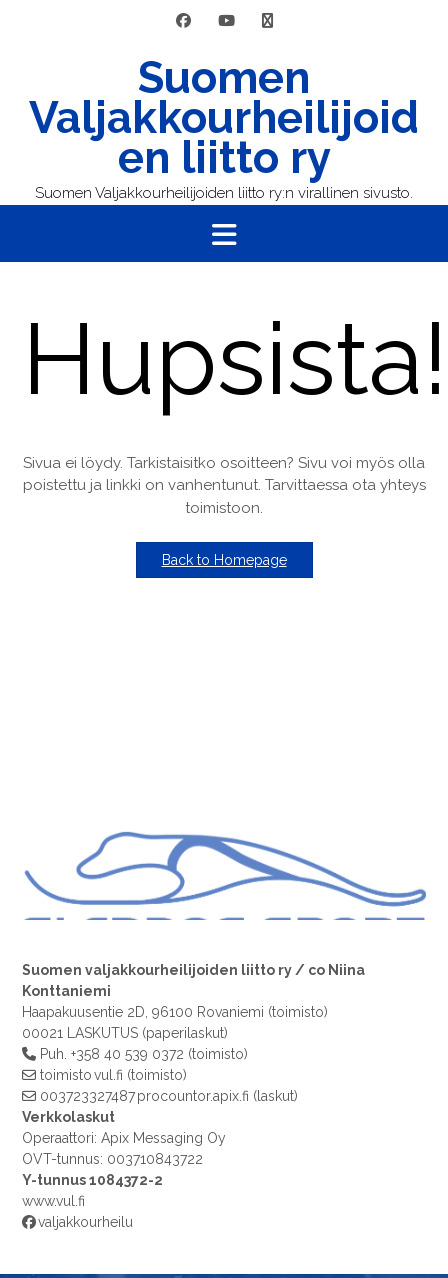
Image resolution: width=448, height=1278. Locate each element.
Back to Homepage (224, 560)
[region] (224, 797)
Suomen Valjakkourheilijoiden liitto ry (224, 118)
